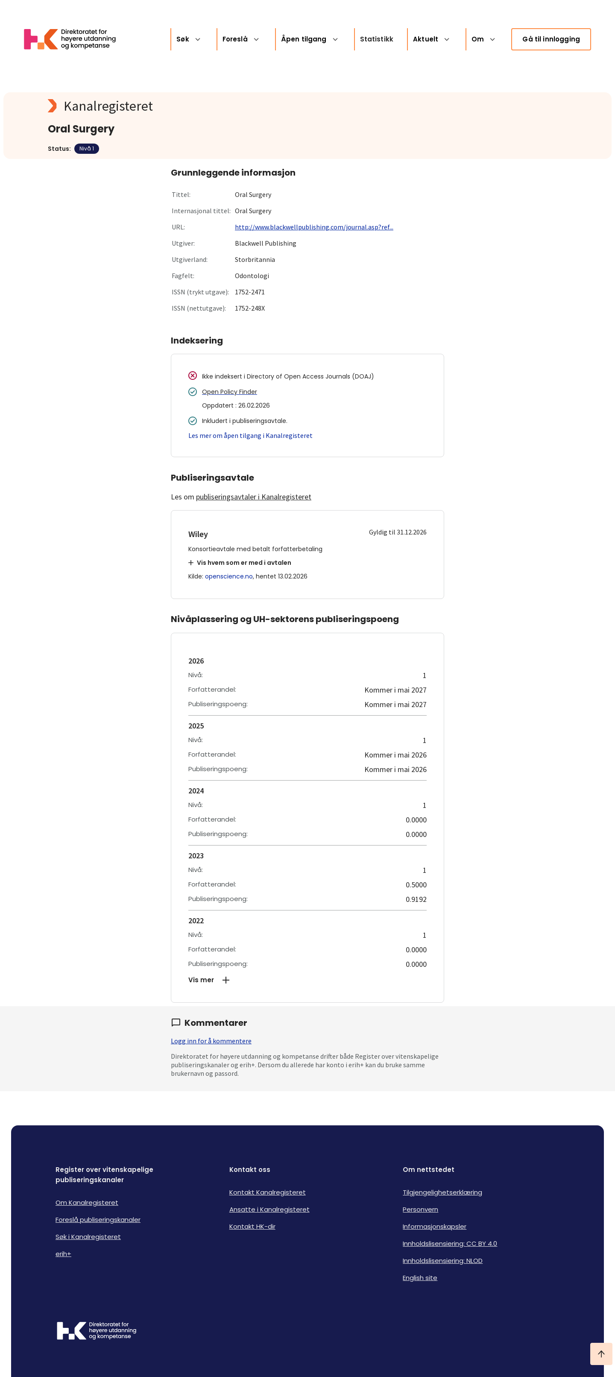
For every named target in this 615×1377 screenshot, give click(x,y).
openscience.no (229, 576)
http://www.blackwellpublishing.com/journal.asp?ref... (314, 227)
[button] (307, 980)
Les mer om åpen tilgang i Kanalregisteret (250, 435)
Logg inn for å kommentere (211, 1040)
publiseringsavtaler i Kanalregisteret (253, 497)
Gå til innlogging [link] (551, 39)
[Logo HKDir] (97, 1332)
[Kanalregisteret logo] (219, 106)
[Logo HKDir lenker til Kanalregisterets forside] (75, 39)
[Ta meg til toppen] (601, 1354)
